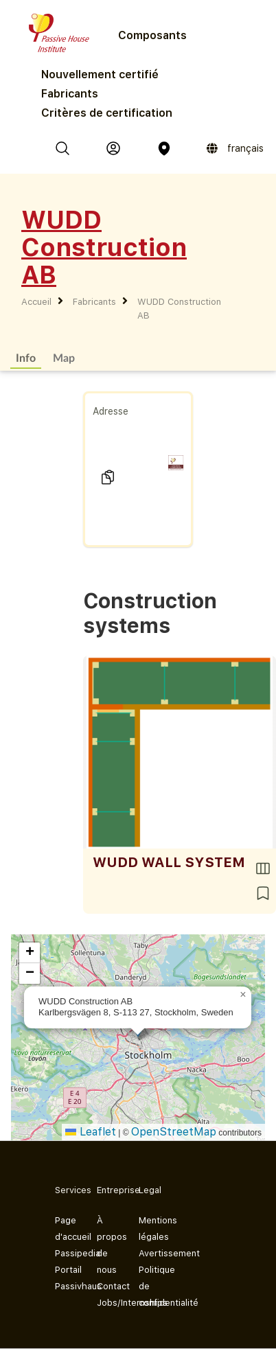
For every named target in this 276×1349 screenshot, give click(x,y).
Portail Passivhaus (65, 1278)
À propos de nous (107, 1245)
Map (64, 357)
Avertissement (149, 1253)
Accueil (36, 302)
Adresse (110, 411)
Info (26, 357)
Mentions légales (149, 1228)
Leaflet (90, 1131)
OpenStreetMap (173, 1131)
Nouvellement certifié (100, 74)
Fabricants (69, 93)
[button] (243, 995)
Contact (107, 1286)
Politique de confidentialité (149, 1286)
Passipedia (65, 1253)
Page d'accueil (65, 1228)
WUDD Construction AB (179, 309)
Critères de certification (106, 112)
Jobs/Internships (107, 1303)
